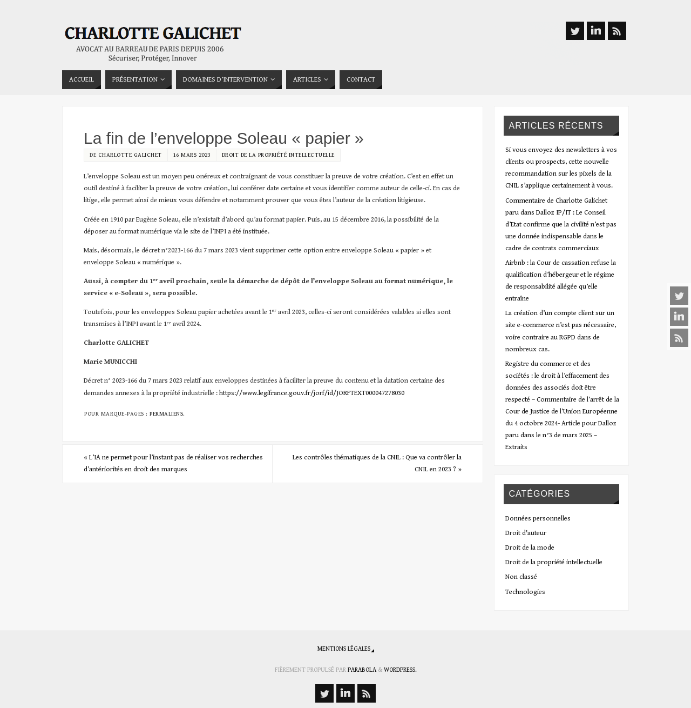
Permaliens (166, 413)
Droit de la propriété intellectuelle (278, 154)
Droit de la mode (529, 548)
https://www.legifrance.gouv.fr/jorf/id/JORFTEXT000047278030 (311, 393)
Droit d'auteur (525, 533)
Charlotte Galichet (130, 154)
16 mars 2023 (192, 154)
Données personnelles (538, 519)
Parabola (362, 669)
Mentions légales (343, 648)
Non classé (521, 577)
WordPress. (400, 669)
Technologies (525, 592)
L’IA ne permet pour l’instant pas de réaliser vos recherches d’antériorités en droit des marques (173, 463)
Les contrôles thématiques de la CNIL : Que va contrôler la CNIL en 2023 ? (377, 463)
